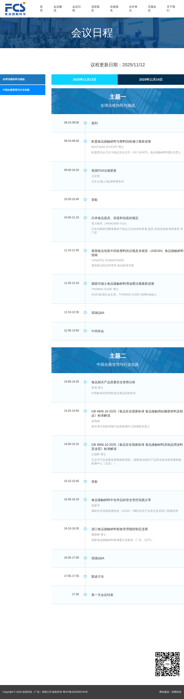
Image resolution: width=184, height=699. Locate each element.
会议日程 (76, 8)
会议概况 (58, 8)
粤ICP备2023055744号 (75, 691)
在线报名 (114, 8)
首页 (41, 8)
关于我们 (171, 8)
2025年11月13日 (84, 79)
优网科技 (176, 691)
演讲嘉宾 (95, 8)
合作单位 (133, 8)
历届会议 (152, 8)
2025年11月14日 (151, 79)
